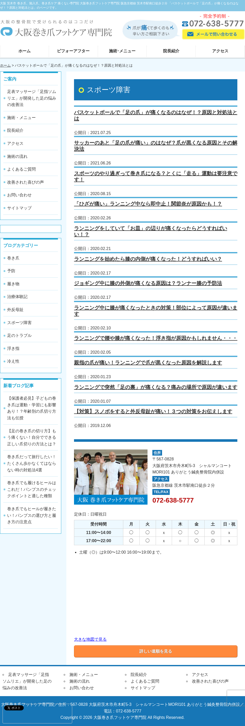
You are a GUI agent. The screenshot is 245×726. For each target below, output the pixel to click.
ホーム (24, 51)
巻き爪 (13, 258)
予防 (11, 271)
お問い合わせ (19, 195)
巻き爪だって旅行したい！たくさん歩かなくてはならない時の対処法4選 (31, 463)
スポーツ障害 (19, 322)
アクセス (220, 51)
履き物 (13, 284)
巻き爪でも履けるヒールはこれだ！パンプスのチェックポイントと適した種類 (31, 489)
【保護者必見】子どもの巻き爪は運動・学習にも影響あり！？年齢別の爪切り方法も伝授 (31, 408)
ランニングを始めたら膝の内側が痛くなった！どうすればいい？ (148, 259)
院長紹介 (171, 51)
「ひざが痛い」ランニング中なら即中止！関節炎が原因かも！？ (148, 204)
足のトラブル (19, 335)
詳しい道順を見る (155, 651)
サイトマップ (19, 208)
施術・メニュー (21, 117)
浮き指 (13, 348)
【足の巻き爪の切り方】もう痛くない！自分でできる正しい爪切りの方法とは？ (31, 437)
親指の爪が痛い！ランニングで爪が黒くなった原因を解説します (148, 362)
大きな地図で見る (90, 639)
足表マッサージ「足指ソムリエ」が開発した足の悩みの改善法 (31, 98)
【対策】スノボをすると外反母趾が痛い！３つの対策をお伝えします (153, 411)
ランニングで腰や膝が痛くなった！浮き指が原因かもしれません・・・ (155, 338)
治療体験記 (17, 296)
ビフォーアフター (73, 51)
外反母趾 (15, 309)
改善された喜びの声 (25, 182)
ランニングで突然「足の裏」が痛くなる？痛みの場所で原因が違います (155, 387)
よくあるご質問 (21, 169)
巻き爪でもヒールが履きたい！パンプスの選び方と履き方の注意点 (31, 515)
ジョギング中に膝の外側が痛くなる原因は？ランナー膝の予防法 (148, 283)
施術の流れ (17, 156)
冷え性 (13, 361)
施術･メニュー (122, 51)
